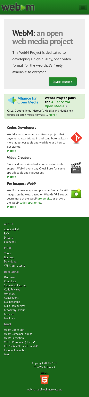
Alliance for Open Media (57, 104)
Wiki (6, 354)
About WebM (11, 229)
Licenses (9, 257)
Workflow (9, 293)
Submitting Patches (15, 285)
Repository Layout (14, 310)
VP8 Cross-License (14, 265)
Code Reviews (12, 289)
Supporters (10, 241)
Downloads (11, 261)
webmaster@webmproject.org (44, 389)
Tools (7, 253)
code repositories (30, 202)
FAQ (6, 233)
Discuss (8, 237)
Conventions (11, 297)
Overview (9, 277)
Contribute (10, 281)
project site (44, 198)
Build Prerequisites (14, 306)
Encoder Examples (15, 350)
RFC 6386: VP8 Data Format (19, 346)
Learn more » (63, 81)
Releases (9, 314)
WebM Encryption (14, 338)
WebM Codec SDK (14, 330)
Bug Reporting (12, 302)
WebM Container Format (18, 334)
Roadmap (9, 318)
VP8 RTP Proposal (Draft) (18, 342)
